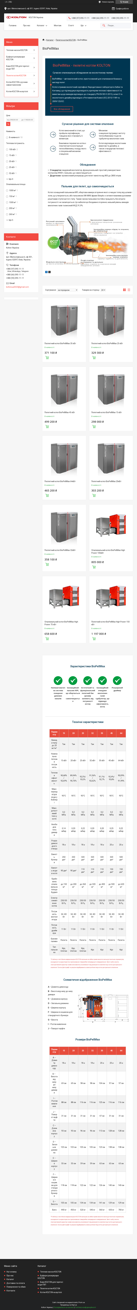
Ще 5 (11, 220)
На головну (12, 1272)
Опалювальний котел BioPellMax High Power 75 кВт (61, 623)
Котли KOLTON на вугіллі (17, 91)
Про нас (26, 25)
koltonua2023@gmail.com (17, 287)
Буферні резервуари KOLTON (15, 58)
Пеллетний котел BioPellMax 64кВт (60, 481)
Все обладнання (62, 109)
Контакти (11, 1291)
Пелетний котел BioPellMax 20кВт (106, 481)
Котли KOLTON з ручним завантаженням (17, 83)
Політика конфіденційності (85, 1307)
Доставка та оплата (16, 1283)
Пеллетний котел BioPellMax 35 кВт (60, 343)
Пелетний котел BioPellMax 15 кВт (106, 412)
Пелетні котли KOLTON (66, 40)
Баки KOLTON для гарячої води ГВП (17, 67)
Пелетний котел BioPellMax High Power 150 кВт (110, 623)
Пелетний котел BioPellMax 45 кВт (60, 412)
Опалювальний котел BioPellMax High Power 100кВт (108, 551)
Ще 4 (11, 179)
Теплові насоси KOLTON (16, 50)
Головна (12, 25)
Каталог (40, 25)
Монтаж (57, 25)
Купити (47, 357)
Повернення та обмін (16, 1287)
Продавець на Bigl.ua (68, 1305)
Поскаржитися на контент (64, 1307)
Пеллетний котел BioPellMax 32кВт (60, 550)
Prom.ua (82, 1302)
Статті (71, 25)
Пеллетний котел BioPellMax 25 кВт (107, 343)
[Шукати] (104, 25)
